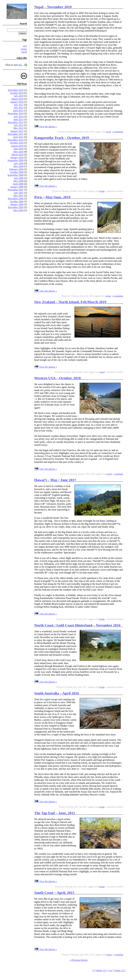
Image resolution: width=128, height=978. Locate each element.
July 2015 (19, 107)
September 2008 (15, 175)
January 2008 (17, 186)
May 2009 (18, 166)
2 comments (117, 296)
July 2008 (19, 178)
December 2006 (16, 198)
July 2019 (19, 96)
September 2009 (15, 160)
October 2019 (17, 93)
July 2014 (19, 116)
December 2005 (16, 207)
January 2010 (17, 157)
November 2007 (16, 189)
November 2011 (15, 134)
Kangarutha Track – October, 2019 (61, 138)
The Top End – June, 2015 (54, 813)
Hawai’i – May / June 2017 (55, 480)
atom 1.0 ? (120, 970)
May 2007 (18, 195)
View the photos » (45, 126)
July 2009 (19, 163)
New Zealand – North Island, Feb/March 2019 (70, 302)
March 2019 (18, 99)
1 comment (118, 474)
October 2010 (17, 142)
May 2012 (18, 128)
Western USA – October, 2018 (57, 378)
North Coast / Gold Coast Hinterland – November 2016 (77, 625)
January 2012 (17, 131)
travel (24, 52)
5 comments (117, 131)
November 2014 (16, 113)
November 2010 (16, 140)
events (24, 49)
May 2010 (18, 151)
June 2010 (18, 148)
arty (25, 46)
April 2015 (18, 110)
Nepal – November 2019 (53, 7)
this (20, 65)
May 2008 (18, 181)
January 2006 (17, 204)
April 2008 (18, 184)
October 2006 (17, 201)
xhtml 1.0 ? (101, 970)
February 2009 (16, 169)
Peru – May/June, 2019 (52, 197)
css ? (111, 970)
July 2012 (19, 125)
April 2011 (18, 137)
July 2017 (19, 104)
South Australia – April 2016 (56, 693)
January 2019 (17, 102)
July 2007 (19, 192)
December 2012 (16, 122)
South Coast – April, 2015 (54, 893)
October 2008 (17, 172)
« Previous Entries (79, 960)
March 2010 (18, 154)
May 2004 (18, 210)
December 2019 (16, 90)
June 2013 (18, 119)
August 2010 (17, 146)
